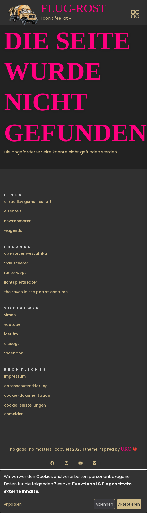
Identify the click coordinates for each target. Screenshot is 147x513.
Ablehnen (104, 504)
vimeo (10, 315)
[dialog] (73, 491)
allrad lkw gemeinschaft (28, 201)
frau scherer (16, 263)
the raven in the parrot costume (36, 291)
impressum (15, 376)
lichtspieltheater (20, 282)
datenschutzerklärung (26, 385)
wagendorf (15, 230)
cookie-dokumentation (27, 395)
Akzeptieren (129, 504)
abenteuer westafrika (25, 253)
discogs (12, 343)
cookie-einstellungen (25, 405)
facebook (13, 353)
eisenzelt (12, 211)
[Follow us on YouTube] (81, 463)
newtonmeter (17, 221)
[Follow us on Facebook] (52, 463)
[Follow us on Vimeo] (95, 463)
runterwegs (15, 272)
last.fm (11, 334)
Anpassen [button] (13, 504)
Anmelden (14, 414)
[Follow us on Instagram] (66, 463)
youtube (12, 324)
